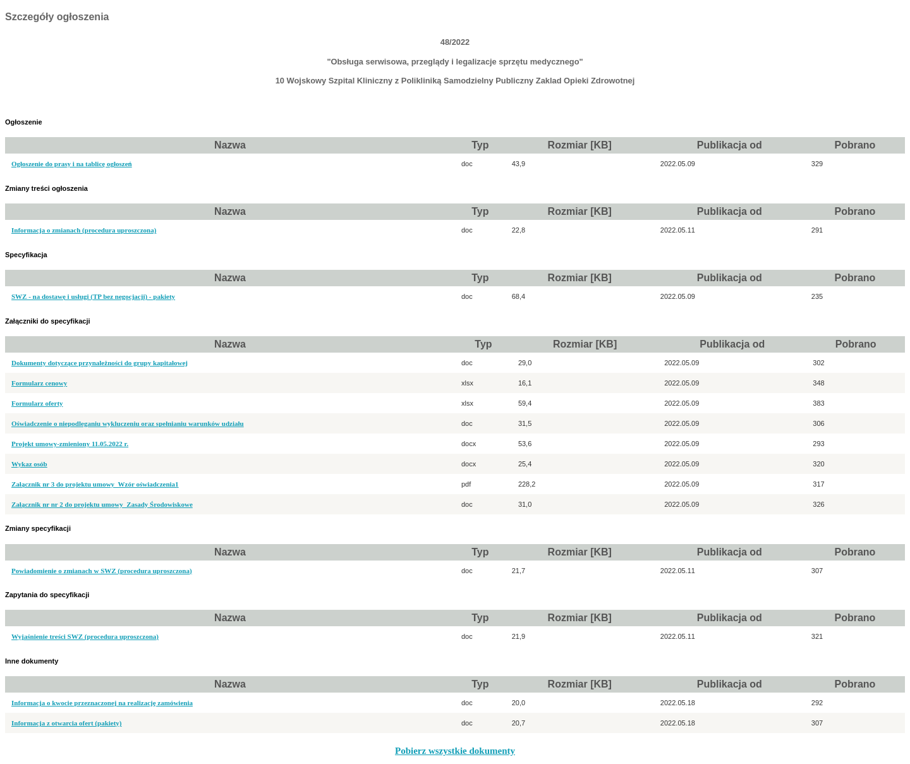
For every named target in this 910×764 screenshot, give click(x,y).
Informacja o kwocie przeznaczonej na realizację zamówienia (102, 702)
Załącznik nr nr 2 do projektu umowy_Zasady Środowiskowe (102, 504)
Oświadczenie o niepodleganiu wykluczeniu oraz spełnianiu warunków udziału (127, 423)
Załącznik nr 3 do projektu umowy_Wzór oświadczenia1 (95, 484)
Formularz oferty (37, 403)
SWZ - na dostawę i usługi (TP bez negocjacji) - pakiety (93, 296)
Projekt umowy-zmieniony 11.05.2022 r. (69, 443)
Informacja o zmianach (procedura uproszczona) (83, 230)
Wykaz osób (29, 464)
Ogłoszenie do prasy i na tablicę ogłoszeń (71, 163)
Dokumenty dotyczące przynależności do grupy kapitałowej (99, 363)
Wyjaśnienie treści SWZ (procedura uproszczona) (85, 636)
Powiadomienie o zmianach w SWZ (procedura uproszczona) (101, 570)
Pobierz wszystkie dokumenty (455, 751)
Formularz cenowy (39, 383)
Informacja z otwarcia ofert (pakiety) (66, 723)
